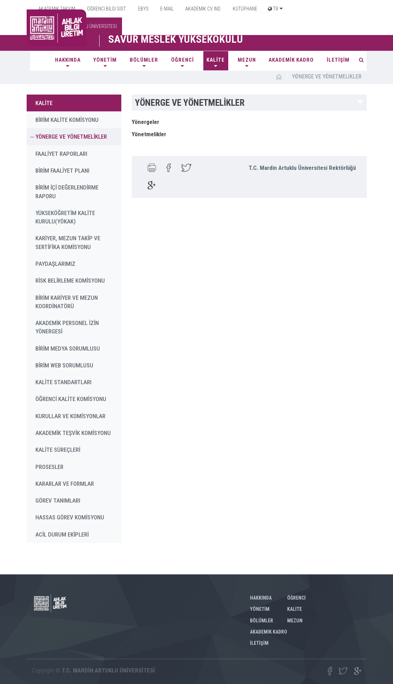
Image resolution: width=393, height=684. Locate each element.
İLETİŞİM (338, 60)
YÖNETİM (105, 60)
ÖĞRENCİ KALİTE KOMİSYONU (70, 398)
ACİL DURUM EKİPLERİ (62, 534)
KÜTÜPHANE (244, 9)
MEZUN (247, 60)
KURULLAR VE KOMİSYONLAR (70, 416)
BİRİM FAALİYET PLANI (62, 170)
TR (273, 9)
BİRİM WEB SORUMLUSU (64, 365)
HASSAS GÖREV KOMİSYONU (69, 517)
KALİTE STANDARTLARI (63, 382)
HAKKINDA (68, 60)
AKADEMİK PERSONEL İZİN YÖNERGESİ (67, 327)
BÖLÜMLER (144, 60)
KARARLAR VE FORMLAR (64, 483)
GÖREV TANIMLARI (57, 500)
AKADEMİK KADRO (291, 60)
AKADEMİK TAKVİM (56, 9)
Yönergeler (145, 121)
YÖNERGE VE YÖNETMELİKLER (71, 136)
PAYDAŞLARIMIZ (55, 263)
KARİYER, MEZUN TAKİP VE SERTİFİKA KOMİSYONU (67, 242)
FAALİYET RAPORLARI (61, 153)
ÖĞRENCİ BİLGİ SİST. (106, 9)
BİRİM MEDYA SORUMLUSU (67, 348)
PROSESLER (49, 466)
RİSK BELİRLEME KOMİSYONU (70, 280)
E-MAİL (166, 9)
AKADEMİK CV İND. (202, 9)
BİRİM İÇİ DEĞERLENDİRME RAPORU (67, 191)
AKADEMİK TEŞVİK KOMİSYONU (73, 432)
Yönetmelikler (149, 134)
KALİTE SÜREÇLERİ (57, 449)
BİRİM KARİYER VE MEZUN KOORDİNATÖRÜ (66, 302)
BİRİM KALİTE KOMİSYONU (67, 119)
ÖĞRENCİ (182, 60)
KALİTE (215, 60)
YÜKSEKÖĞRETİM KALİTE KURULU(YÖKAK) (65, 217)
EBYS (143, 9)
